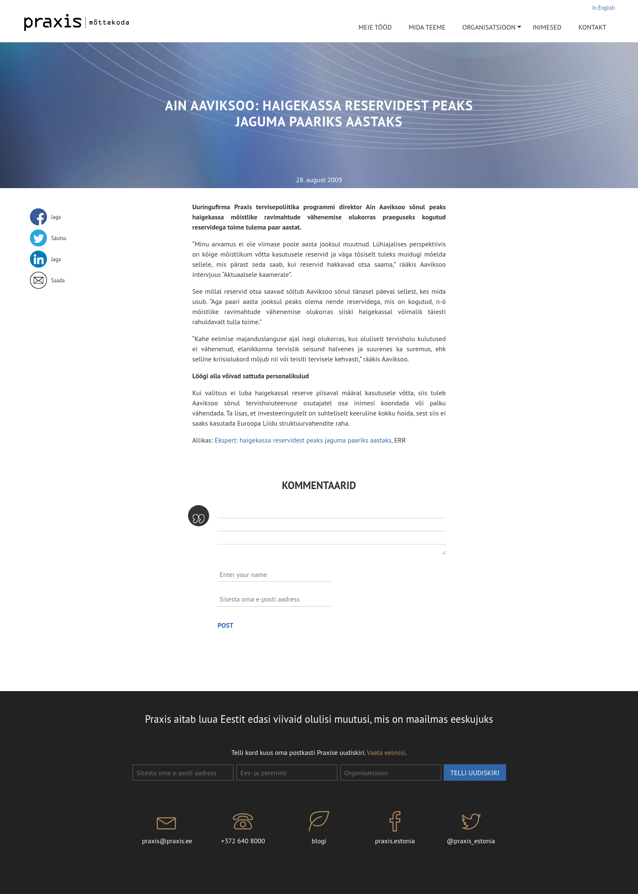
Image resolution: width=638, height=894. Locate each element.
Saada (58, 280)
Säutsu (58, 238)
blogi (319, 828)
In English (603, 7)
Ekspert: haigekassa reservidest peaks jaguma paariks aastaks (303, 440)
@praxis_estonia (471, 828)
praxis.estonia (395, 828)
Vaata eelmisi (386, 752)
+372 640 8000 (243, 828)
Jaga (56, 216)
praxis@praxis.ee (167, 828)
